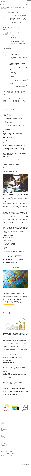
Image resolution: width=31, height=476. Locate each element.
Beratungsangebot (4, 8)
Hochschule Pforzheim (5, 7)
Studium (10, 7)
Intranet (2, 435)
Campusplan (3, 442)
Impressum (3, 445)
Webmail (2, 434)
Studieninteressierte (4, 425)
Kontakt (2, 440)
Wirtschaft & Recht (4, 424)
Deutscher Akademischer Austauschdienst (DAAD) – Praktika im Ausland (16, 302)
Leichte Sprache (3, 443)
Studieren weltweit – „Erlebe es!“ (9, 304)
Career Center (24, 7)
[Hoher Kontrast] (26, 4)
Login (2, 4)
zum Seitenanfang (25, 464)
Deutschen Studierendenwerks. (9, 232)
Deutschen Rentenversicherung (19, 379)
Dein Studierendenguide (17, 7)
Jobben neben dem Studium (14, 262)
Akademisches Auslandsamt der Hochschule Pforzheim (13, 301)
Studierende (3, 427)
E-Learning (3, 437)
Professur (2, 430)
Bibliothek (2, 436)
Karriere (2, 431)
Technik (2, 423)
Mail (19, 51)
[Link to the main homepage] (29, 1)
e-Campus (2, 432)
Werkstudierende (16, 258)
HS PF (2, 1)
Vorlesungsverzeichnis (5, 438)
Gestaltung (3, 422)
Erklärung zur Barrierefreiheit (6, 444)
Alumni (2, 428)
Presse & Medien (4, 429)
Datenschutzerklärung (4, 446)
